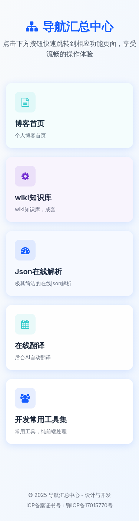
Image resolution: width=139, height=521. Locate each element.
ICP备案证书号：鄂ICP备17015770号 (69, 505)
